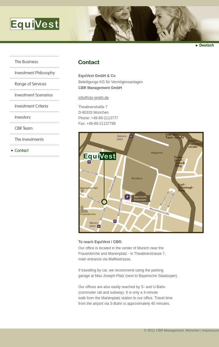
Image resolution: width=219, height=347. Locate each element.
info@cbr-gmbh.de (93, 98)
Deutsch (206, 45)
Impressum (210, 330)
